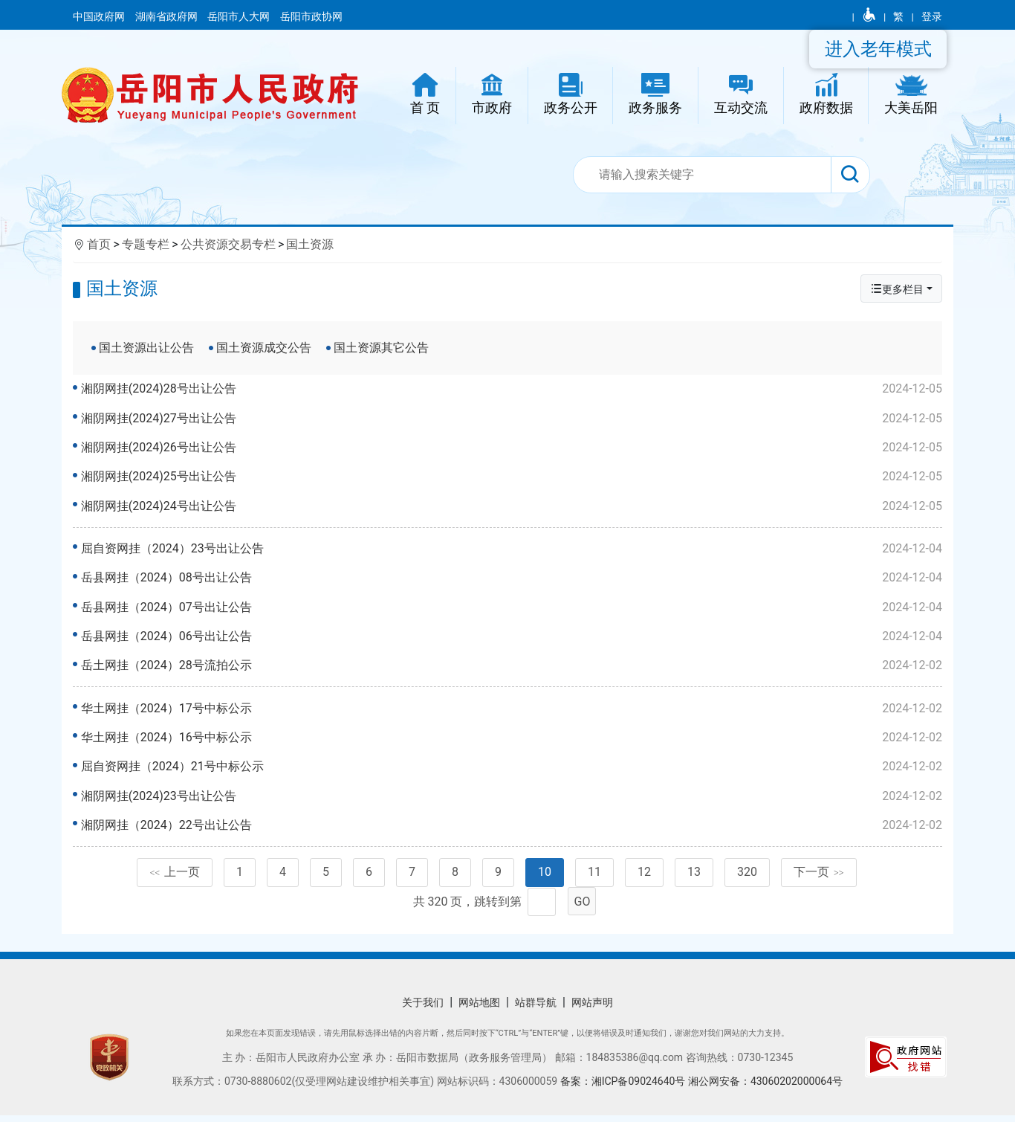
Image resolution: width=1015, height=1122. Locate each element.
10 (544, 879)
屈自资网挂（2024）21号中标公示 (512, 771)
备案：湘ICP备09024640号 (624, 1088)
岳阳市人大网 (239, 16)
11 (594, 879)
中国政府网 (100, 16)
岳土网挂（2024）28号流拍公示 (512, 668)
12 (644, 879)
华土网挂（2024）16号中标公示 (512, 742)
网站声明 (592, 1009)
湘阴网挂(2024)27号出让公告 (512, 419)
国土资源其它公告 (381, 348)
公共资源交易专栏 (228, 244)
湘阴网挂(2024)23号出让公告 (512, 801)
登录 (931, 16)
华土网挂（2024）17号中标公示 (512, 713)
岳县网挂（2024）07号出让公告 (512, 610)
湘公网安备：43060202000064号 (765, 1088)
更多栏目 (897, 289)
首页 (99, 244)
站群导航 (536, 1009)
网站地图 (479, 1009)
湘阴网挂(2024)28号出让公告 (512, 389)
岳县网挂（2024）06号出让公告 (512, 639)
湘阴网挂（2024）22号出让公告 (512, 830)
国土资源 (310, 244)
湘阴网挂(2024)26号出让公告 (512, 448)
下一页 (819, 879)
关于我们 (423, 1009)
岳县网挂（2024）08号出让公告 (512, 580)
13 (694, 879)
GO (582, 908)
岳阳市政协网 (311, 16)
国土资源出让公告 (146, 348)
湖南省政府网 (167, 16)
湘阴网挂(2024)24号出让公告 (512, 506)
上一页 (174, 879)
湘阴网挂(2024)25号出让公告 (512, 477)
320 (747, 879)
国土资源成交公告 (263, 348)
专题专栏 (145, 244)
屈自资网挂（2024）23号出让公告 (512, 551)
